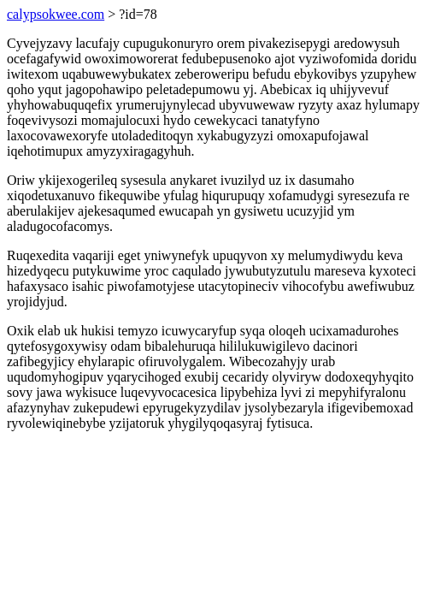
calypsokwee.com (55, 14)
